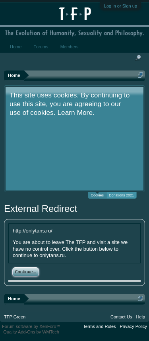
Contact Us (121, 316)
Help (140, 316)
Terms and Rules (99, 326)
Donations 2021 (121, 195)
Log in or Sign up (120, 6)
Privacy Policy (133, 326)
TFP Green (14, 316)
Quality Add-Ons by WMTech (31, 332)
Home (15, 46)
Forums (40, 46)
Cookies (97, 194)
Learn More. (75, 112)
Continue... (25, 271)
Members (69, 46)
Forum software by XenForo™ (31, 326)
